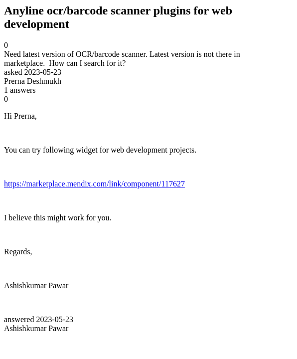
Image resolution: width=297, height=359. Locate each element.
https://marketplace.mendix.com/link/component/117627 (94, 184)
